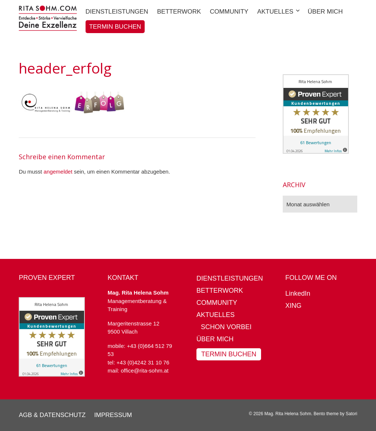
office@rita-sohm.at (145, 370)
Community (216, 302)
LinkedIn (297, 293)
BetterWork (219, 290)
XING (293, 305)
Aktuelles (215, 314)
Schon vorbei (226, 327)
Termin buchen (228, 354)
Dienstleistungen (229, 278)
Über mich (215, 339)
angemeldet (58, 171)
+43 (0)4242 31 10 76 (142, 362)
